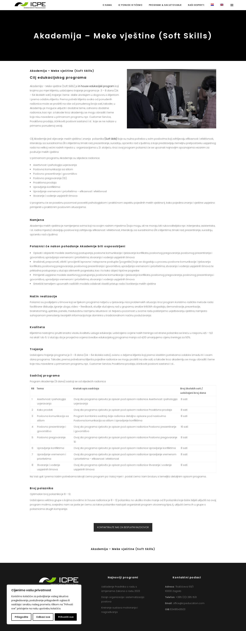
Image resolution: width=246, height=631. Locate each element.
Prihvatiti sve (66, 617)
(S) (111, 138)
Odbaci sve (43, 617)
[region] (44, 604)
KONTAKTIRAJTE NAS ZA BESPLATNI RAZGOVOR (123, 527)
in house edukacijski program (96, 86)
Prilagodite (21, 617)
